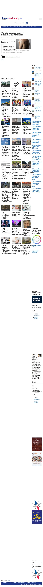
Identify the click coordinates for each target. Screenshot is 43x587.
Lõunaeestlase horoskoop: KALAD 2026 (36, 190)
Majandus (9, 26)
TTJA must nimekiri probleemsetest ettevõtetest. (36, 251)
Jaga (2, 59)
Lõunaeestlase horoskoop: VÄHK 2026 (36, 141)
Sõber (9, 28)
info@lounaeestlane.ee (21, 24)
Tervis (35, 26)
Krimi (22, 26)
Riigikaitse (5, 28)
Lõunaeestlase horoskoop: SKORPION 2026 (36, 164)
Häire (18, 26)
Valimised (17, 28)
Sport (26, 26)
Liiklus (14, 26)
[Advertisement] (21, 8)
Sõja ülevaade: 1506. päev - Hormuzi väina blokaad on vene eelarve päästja (38, 100)
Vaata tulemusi (37, 315)
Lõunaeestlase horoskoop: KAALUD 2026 (36, 157)
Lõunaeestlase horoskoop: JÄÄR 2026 (36, 122)
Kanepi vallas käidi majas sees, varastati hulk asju (38, 80)
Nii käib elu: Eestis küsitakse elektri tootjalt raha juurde (38, 68)
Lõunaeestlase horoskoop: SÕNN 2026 (36, 128)
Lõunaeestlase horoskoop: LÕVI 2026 (36, 146)
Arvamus (30, 26)
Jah (34, 310)
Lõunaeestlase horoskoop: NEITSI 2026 (36, 152)
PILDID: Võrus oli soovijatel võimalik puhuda (38, 112)
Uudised (4, 26)
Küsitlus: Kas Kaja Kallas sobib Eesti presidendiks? (38, 84)
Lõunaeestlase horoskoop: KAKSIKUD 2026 (36, 135)
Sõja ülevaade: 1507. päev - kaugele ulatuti (37, 94)
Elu (13, 28)
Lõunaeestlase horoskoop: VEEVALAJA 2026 (36, 184)
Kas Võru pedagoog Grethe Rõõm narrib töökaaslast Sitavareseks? (38, 74)
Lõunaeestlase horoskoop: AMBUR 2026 (36, 170)
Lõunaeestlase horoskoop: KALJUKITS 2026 (36, 177)
